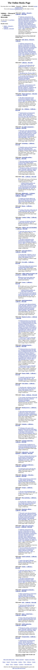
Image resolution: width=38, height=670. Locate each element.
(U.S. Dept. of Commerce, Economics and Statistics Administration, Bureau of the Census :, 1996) (27, 413)
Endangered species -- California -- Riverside (24, 346)
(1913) (27, 446)
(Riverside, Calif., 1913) (27, 619)
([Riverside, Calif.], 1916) (27, 210)
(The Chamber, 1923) (27, 256)
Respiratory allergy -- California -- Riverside (24, 510)
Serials (33, 662)
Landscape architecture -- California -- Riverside (25, 465)
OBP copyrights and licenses (18, 668)
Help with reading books (9, 659)
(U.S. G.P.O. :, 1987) (27, 22)
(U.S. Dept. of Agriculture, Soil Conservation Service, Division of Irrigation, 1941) (27, 430)
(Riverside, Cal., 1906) (27, 200)
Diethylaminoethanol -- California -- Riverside (24, 301)
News (11, 664)
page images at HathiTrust (27, 184)
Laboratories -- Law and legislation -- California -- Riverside (25, 453)
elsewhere (4, 21)
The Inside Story (28, 664)
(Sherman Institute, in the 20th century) (26, 561)
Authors (20, 662)
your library (11, 20)
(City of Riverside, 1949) (27, 169)
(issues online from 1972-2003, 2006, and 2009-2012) (26, 278)
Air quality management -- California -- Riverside (25, 127)
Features (16, 664)
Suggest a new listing (30, 659)
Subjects (29, 662)
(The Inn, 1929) (27, 73)
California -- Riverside (9, 28)
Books (7, 664)
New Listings (14, 662)
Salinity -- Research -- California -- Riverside (24, 13)
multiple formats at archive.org (28, 183)
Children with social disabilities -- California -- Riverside (26, 228)
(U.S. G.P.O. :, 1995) (27, 326)
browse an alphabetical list (16, 8)
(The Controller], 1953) (26, 378)
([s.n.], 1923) (26, 492)
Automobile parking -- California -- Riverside (24, 158)
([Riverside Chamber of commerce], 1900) (27, 88)
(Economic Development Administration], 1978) (27, 77)
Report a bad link (20, 659)
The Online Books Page (19, 2)
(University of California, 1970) (27, 480)
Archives (21, 664)
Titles (24, 662)
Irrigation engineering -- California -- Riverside (24, 441)
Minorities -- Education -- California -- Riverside (25, 475)
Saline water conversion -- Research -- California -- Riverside (25, 526)
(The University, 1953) (26, 222)
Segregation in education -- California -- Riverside (25, 590)
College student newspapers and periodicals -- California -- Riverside (26, 274)
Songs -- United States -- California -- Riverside (24, 614)
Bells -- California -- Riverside (29, 176)
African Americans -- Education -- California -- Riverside (26, 94)
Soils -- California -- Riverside (29, 602)
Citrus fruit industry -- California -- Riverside (24, 251)
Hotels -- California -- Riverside (29, 395)
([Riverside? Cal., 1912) (27, 187)
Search (8, 662)
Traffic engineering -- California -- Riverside (24, 624)
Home (4, 662)
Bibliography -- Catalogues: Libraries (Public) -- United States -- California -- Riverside (25, 195)
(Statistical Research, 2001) (27, 148)
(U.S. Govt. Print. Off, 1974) (26, 114)
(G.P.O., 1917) (26, 66)
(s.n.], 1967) (27, 99)
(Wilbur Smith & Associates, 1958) (27, 162)
